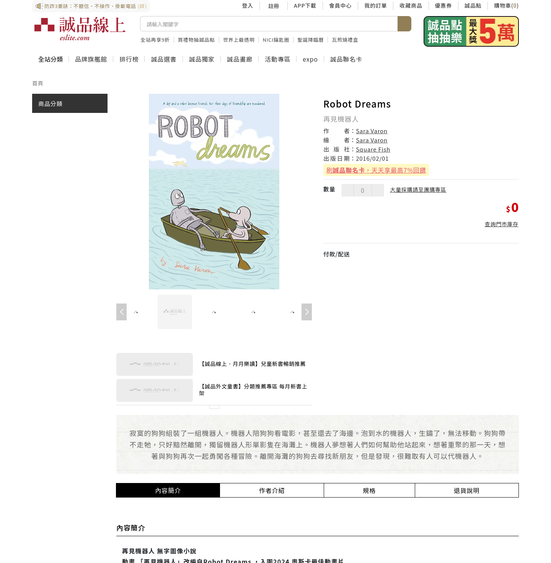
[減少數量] (348, 190)
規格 (369, 490)
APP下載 (305, 5)
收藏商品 (410, 5)
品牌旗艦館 (91, 59)
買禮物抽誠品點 (196, 39)
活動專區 (277, 59)
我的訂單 (375, 5)
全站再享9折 (155, 39)
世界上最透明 (239, 39)
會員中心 (340, 5)
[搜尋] (269, 23)
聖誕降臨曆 (310, 39)
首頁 (38, 83)
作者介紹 (272, 490)
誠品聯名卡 (346, 59)
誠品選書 (163, 59)
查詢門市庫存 (501, 224)
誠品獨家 (202, 59)
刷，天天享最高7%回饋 (376, 170)
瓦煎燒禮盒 (345, 39)
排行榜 (129, 59)
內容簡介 (168, 490)
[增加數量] (378, 190)
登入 (247, 5)
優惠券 (443, 5)
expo (310, 59)
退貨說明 (466, 490)
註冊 (273, 6)
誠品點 (473, 5)
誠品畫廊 (240, 59)
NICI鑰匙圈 (275, 39)
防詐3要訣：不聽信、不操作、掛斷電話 (91, 6)
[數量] (363, 190)
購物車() (506, 5)
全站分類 (50, 59)
